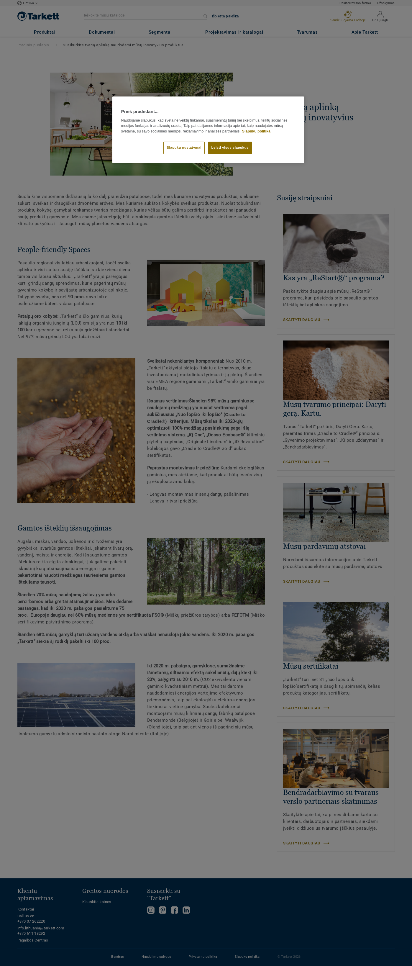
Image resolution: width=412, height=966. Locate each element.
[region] (208, 129)
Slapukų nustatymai (184, 147)
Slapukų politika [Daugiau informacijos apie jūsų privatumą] (256, 131)
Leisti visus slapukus (230, 147)
